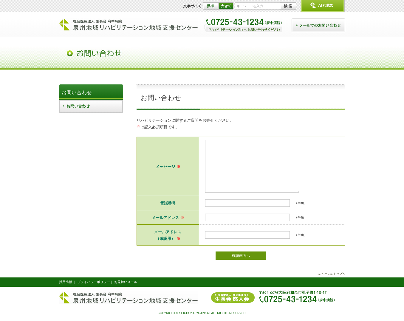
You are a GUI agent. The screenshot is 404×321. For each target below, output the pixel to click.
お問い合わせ (76, 92)
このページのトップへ (330, 273)
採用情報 (65, 282)
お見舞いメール (125, 282)
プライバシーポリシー (93, 282)
